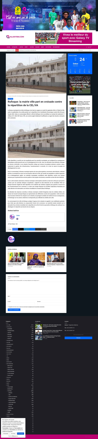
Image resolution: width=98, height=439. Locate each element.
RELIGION (37, 47)
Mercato (10, 406)
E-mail (9, 301)
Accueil (9, 96)
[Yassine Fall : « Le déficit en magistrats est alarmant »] (36, 259)
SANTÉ (42, 47)
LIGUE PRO (10, 404)
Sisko (18, 215)
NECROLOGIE (9, 361)
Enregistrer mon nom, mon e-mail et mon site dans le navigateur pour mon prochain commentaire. (27, 306)
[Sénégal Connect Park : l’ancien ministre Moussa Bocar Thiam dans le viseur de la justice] (38, 332)
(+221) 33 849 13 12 (70, 327)
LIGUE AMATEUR (12, 402)
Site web (38, 301)
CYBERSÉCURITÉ (10, 344)
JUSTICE (21, 47)
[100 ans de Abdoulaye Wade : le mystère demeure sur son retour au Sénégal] (16, 257)
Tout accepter (20, 433)
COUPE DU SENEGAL (12, 396)
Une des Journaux (10, 414)
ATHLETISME (10, 386)
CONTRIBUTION (10, 340)
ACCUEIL (8, 47)
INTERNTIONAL (11, 400)
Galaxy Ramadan (11, 371)
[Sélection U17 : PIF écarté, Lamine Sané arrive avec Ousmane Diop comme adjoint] (38, 326)
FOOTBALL (10, 390)
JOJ (7, 355)
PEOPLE (8, 379)
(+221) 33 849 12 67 (70, 330)
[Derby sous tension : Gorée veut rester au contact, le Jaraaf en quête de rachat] (73, 115)
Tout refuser (13, 433)
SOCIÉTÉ (9, 338)
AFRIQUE (10, 392)
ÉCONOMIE (10, 328)
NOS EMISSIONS (56, 47)
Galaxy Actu (10, 367)
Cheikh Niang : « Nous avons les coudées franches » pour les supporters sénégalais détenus (83, 103)
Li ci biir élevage (11, 373)
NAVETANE (10, 408)
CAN (9, 394)
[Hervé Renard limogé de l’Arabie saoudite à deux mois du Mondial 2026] (73, 121)
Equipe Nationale (12, 398)
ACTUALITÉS (14, 47)
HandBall (9, 410)
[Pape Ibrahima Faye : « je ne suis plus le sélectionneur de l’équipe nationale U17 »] (73, 109)
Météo (8, 359)
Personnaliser (5, 433)
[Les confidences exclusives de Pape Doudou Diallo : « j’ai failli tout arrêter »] (38, 337)
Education (8, 348)
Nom (9, 296)
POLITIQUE (19, 96)
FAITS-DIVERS (48, 47)
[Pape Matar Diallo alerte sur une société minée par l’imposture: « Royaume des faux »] (56, 257)
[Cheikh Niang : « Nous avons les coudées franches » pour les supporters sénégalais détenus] (73, 103)
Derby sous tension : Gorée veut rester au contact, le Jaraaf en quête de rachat (83, 115)
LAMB (9, 412)
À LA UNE (8, 324)
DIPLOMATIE (9, 346)
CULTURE (32, 47)
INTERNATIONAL (11, 330)
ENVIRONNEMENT (10, 350)
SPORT (26, 47)
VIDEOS (8, 416)
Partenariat (9, 377)
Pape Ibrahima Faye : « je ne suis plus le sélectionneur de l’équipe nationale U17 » (83, 109)
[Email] (17, 219)
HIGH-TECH (9, 354)
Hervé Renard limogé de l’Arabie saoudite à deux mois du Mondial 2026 (83, 121)
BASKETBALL (10, 388)
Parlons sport (10, 375)
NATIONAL (10, 334)
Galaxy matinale (11, 369)
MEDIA (8, 357)
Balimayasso (10, 365)
